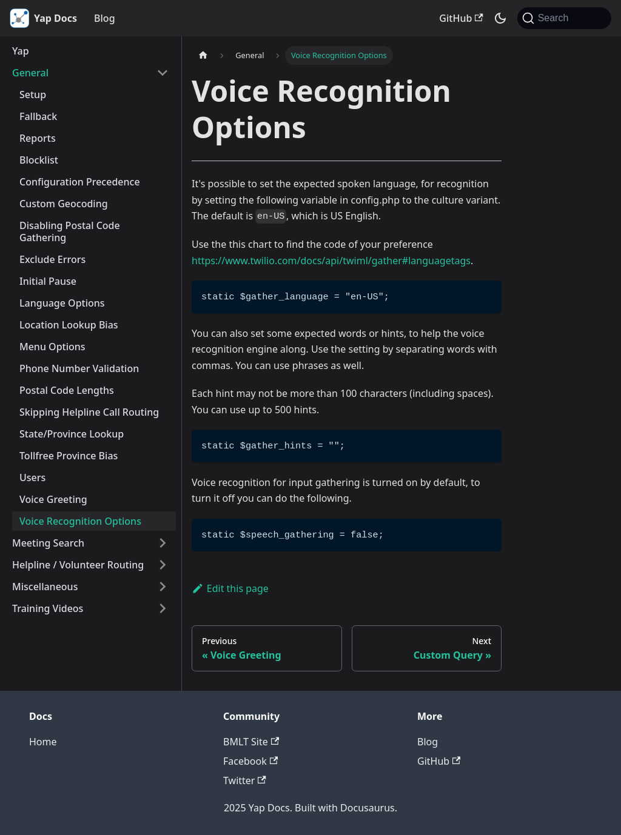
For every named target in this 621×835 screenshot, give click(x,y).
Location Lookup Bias (68, 324)
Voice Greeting (53, 499)
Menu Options (52, 346)
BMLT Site (251, 741)
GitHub (461, 18)
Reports (37, 138)
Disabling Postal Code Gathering (69, 231)
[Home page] (203, 55)
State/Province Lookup (71, 434)
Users (32, 477)
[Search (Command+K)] (564, 18)
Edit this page (230, 588)
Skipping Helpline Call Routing (89, 412)
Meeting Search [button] (48, 543)
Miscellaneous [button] (45, 586)
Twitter (244, 780)
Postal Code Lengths (66, 390)
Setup (32, 94)
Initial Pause (47, 281)
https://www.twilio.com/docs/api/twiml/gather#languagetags (331, 260)
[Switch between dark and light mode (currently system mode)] (500, 18)
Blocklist (38, 160)
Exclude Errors (52, 259)
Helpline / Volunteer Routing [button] (78, 564)
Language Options (62, 303)
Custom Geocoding (63, 203)
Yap (20, 51)
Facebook (250, 761)
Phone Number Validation (79, 368)
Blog (104, 18)
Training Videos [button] (47, 608)
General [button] (30, 72)
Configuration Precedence (79, 181)
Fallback (38, 116)
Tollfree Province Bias (68, 455)
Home (43, 741)
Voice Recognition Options (80, 521)
